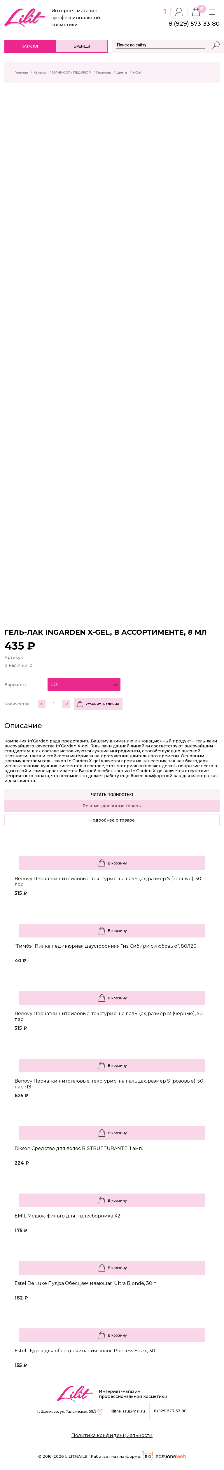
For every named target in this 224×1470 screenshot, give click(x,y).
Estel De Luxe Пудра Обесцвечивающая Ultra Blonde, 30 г (85, 1283)
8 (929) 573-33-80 (170, 1411)
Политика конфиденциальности (112, 1435)
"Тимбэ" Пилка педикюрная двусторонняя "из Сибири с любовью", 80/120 (106, 946)
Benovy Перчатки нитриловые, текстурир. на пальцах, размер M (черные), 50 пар (109, 1016)
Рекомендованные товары (112, 805)
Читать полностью (112, 794)
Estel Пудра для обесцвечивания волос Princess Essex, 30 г (87, 1351)
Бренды (82, 46)
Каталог (30, 46)
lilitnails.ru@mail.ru (128, 1411)
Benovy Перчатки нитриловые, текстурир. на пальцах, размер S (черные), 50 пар (108, 881)
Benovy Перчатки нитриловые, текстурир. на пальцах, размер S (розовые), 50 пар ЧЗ (109, 1084)
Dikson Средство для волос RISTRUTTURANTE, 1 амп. (79, 1148)
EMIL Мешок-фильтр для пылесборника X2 (67, 1216)
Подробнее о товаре (112, 820)
